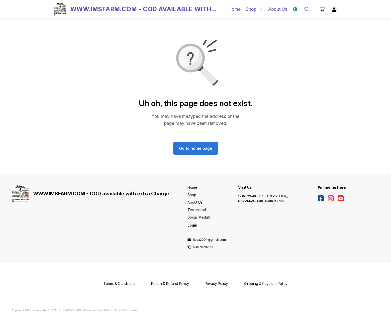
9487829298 (203, 247)
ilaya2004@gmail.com (209, 239)
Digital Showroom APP (64, 310)
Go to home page (195, 148)
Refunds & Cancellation (97, 310)
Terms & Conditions (125, 310)
